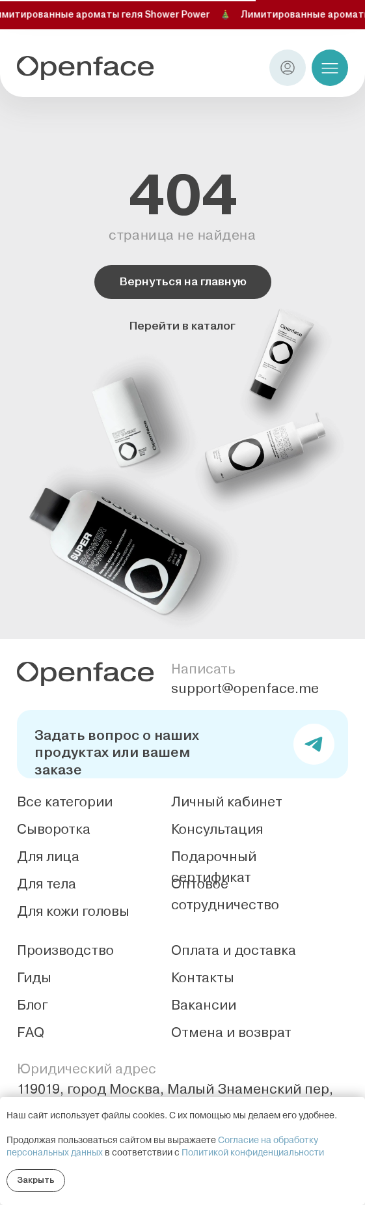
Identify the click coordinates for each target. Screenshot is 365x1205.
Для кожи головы (73, 911)
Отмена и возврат (231, 1032)
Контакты (202, 977)
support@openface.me (245, 688)
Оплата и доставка (233, 950)
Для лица (48, 856)
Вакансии (203, 1005)
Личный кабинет (226, 802)
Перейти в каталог (182, 325)
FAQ (30, 1032)
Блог (32, 1005)
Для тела (46, 884)
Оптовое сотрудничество (225, 894)
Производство (65, 950)
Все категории (65, 802)
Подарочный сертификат (213, 867)
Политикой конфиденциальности (253, 1152)
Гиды (34, 977)
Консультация (217, 829)
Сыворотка (53, 829)
